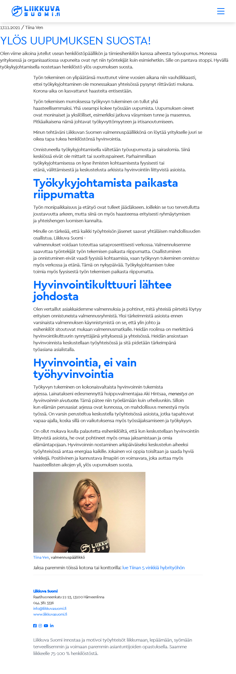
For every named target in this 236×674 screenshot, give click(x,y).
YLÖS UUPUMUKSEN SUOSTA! (75, 40)
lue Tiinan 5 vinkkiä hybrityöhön (153, 567)
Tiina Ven (41, 557)
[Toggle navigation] (220, 11)
